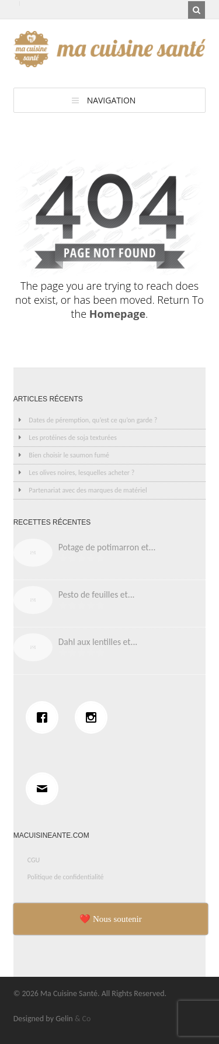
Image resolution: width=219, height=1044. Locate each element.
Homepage (117, 314)
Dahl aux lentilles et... (98, 641)
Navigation (111, 100)
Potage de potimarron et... (107, 547)
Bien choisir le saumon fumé (69, 455)
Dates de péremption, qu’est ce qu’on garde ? (93, 420)
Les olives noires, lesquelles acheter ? (81, 473)
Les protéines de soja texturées (73, 437)
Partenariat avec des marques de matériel (88, 490)
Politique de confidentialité (65, 877)
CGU (33, 860)
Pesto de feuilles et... (96, 594)
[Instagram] (94, 717)
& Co (83, 1019)
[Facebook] (44, 717)
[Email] (44, 788)
